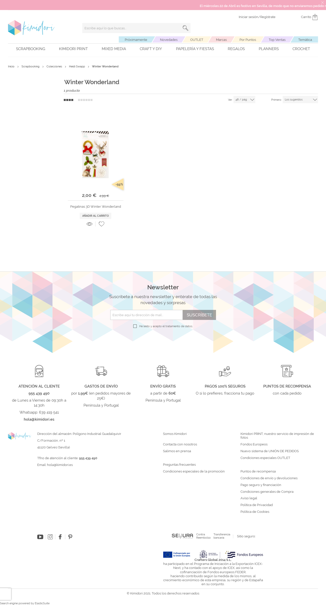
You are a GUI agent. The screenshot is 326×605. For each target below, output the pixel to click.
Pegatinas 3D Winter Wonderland (95, 206)
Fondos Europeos (254, 444)
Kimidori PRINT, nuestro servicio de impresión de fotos (277, 435)
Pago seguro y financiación (260, 485)
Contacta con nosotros (180, 444)
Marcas (221, 40)
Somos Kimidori (175, 434)
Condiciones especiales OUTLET (265, 458)
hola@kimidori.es (60, 465)
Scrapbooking (30, 49)
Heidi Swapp (77, 66)
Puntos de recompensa (258, 471)
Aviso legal (248, 498)
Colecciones (54, 66)
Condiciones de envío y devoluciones (269, 478)
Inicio (11, 66)
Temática (305, 40)
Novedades (169, 40)
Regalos (236, 49)
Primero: (276, 99)
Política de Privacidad (256, 505)
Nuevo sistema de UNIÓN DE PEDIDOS (269, 451)
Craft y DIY (151, 49)
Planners (269, 49)
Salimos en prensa (177, 451)
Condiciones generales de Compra (267, 492)
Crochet (301, 49)
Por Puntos (248, 40)
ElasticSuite (42, 603)
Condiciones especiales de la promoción (194, 471)
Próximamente (136, 40)
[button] (102, 224)
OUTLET (196, 40)
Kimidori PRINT (73, 49)
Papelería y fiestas (195, 49)
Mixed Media (114, 49)
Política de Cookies (254, 512)
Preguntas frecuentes (179, 464)
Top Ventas (277, 40)
